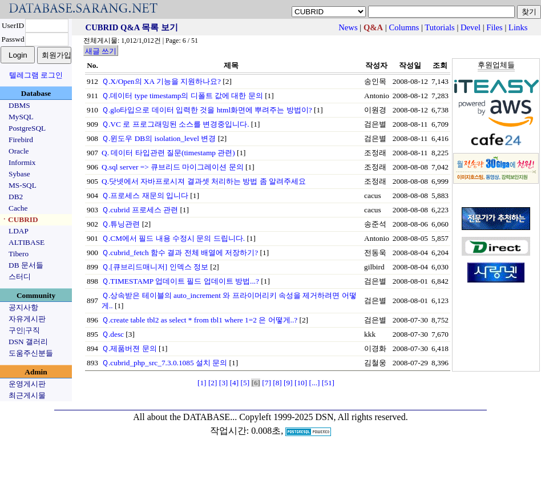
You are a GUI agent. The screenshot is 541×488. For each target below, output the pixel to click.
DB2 (16, 196)
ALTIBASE (27, 242)
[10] (300, 382)
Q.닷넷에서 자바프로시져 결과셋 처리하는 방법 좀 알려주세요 (204, 181)
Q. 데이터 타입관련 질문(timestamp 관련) (168, 152)
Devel (471, 27)
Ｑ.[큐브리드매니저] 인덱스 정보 (155, 267)
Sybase (19, 174)
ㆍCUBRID (19, 219)
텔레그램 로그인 (36, 75)
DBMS (19, 105)
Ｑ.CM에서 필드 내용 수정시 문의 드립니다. (173, 238)
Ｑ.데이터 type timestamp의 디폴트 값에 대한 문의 (182, 95)
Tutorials (439, 27)
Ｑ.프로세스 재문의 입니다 (145, 195)
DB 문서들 (26, 265)
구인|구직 (24, 330)
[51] (328, 382)
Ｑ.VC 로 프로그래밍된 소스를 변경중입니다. (175, 124)
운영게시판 (27, 384)
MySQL (21, 116)
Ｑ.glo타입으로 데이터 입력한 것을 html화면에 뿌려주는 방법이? (207, 110)
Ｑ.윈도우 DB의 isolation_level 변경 (159, 138)
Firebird (21, 139)
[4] (234, 382)
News (347, 27)
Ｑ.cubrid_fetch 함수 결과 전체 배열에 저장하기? (180, 252)
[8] (277, 382)
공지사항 (23, 307)
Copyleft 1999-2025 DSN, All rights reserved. (323, 417)
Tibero (19, 253)
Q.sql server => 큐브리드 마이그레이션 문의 (173, 167)
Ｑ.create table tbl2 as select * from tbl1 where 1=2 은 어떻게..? (199, 320)
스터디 (20, 276)
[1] (202, 382)
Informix (22, 162)
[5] (245, 382)
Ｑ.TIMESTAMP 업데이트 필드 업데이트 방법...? (180, 281)
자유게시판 (27, 318)
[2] (212, 382)
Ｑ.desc (113, 334)
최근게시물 (27, 395)
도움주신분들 (31, 353)
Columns (404, 27)
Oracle (19, 151)
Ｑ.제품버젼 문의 (129, 348)
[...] (314, 382)
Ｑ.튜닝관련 (121, 224)
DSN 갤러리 (28, 341)
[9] (288, 382)
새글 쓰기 (100, 51)
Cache (18, 208)
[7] (266, 382)
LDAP (19, 231)
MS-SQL (23, 185)
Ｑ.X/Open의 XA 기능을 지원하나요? (161, 81)
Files (494, 27)
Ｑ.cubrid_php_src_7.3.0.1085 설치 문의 (164, 362)
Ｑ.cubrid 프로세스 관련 (140, 209)
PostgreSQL (27, 128)
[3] (223, 382)
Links (517, 27)
